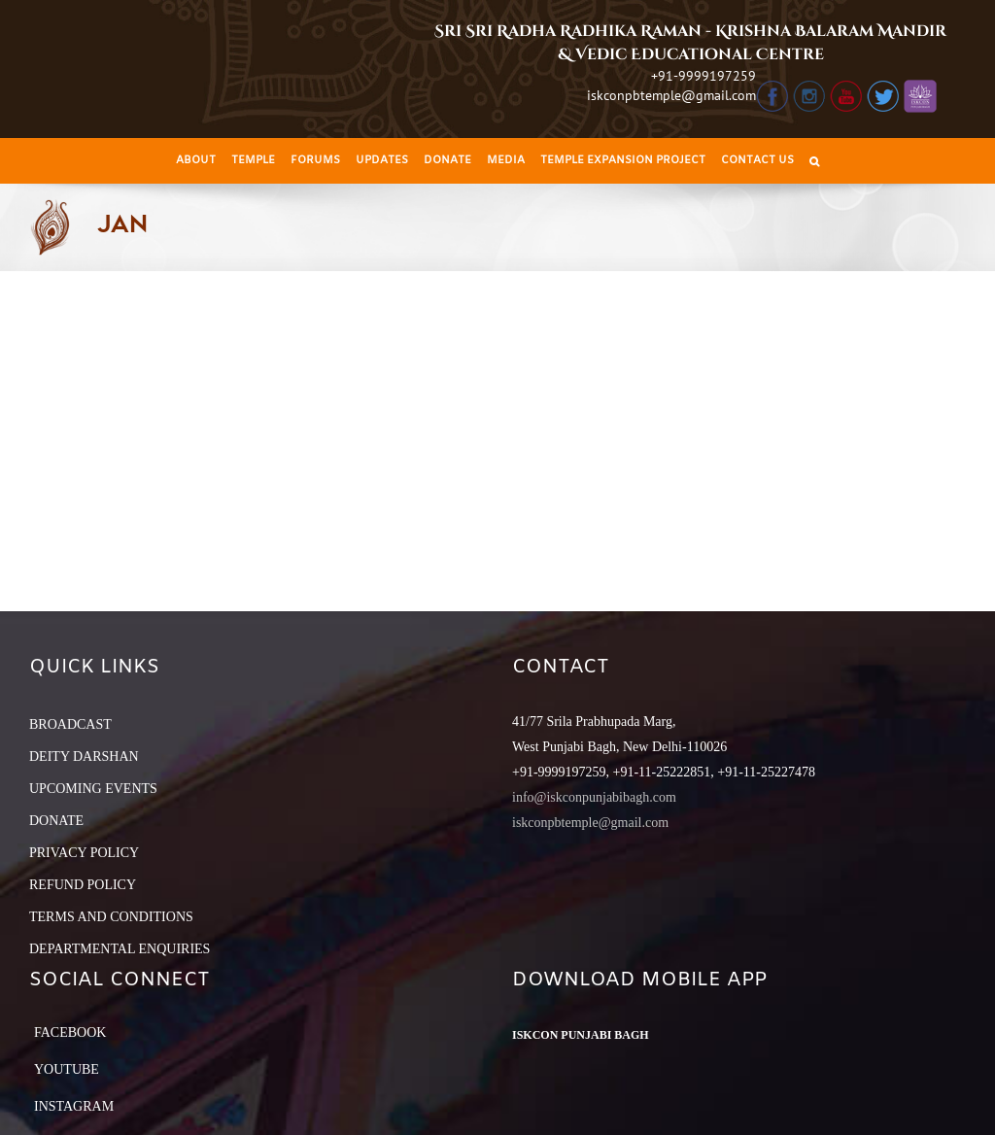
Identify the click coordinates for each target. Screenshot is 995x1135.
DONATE (56, 820)
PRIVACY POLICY (84, 852)
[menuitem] (195, 161)
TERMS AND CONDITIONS (111, 917)
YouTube (66, 1069)
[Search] (814, 161)
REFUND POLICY (82, 884)
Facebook (70, 1032)
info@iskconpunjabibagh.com (594, 797)
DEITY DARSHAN (84, 756)
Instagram (74, 1106)
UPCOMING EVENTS (93, 788)
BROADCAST (70, 724)
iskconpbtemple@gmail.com (671, 95)
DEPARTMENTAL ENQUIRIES (119, 949)
